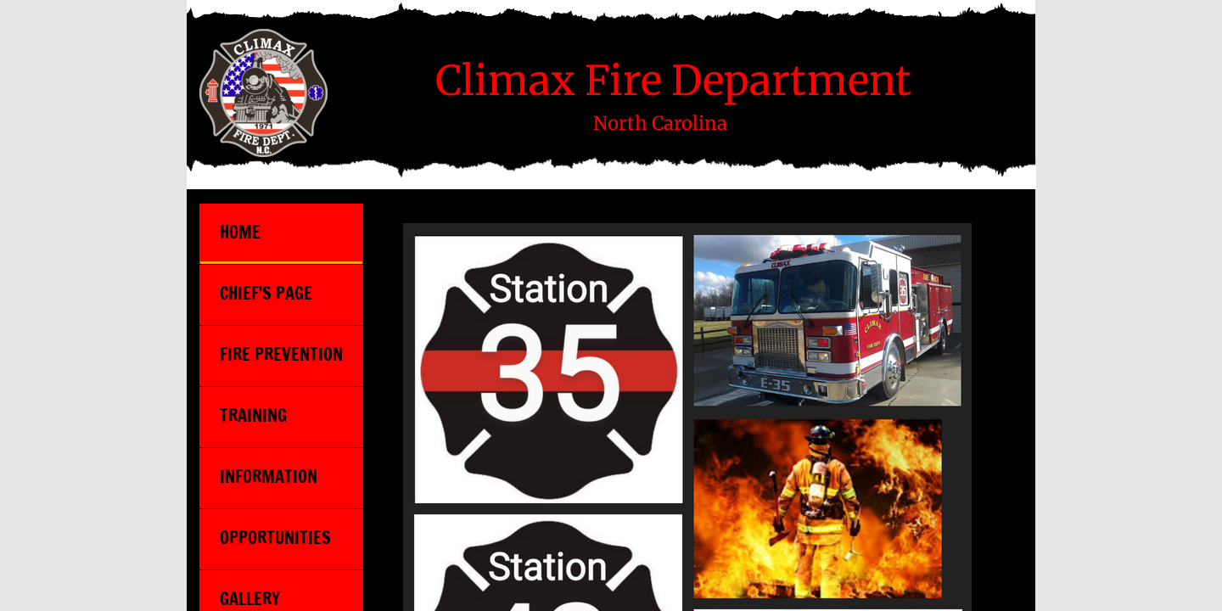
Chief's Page (266, 293)
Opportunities (275, 537)
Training (253, 415)
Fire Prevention (281, 354)
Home (240, 232)
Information (268, 476)
